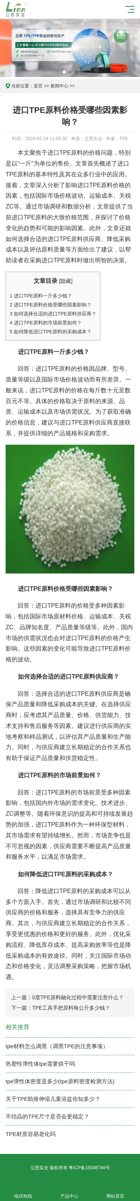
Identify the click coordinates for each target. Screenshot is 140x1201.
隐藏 (65, 281)
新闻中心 (59, 86)
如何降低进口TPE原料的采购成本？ (50, 331)
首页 (38, 86)
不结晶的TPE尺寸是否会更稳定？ (47, 1116)
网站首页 (116, 1192)
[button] (64, 72)
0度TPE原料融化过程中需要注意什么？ (78, 997)
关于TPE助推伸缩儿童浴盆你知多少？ (53, 1099)
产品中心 (69, 1192)
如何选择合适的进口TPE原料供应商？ (53, 314)
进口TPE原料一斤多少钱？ (41, 296)
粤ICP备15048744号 (89, 1167)
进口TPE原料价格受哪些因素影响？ (50, 305)
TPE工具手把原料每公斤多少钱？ (71, 1008)
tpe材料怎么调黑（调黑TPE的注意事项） (57, 1046)
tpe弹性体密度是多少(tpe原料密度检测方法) (60, 1081)
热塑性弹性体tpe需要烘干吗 (40, 1063)
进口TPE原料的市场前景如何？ (46, 322)
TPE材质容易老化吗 (31, 1134)
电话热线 (23, 1192)
